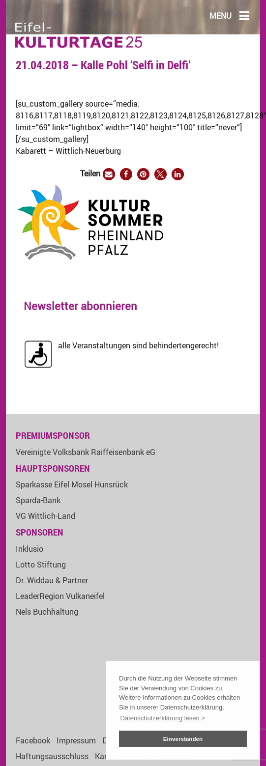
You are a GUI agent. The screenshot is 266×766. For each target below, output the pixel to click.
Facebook (33, 740)
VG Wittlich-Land (45, 516)
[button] (109, 174)
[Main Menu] (244, 15)
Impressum (76, 740)
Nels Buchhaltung (47, 611)
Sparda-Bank (38, 500)
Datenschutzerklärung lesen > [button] (162, 718)
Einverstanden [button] (183, 739)
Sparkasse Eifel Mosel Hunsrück (72, 484)
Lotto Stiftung (41, 564)
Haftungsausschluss (52, 756)
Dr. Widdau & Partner (52, 580)
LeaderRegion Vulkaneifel (60, 596)
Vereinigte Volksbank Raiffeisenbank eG (85, 452)
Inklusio (29, 548)
